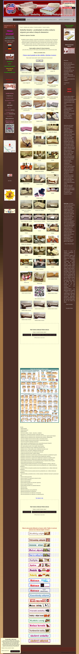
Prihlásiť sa (66, 1)
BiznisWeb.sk (72, 652)
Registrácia (72, 1)
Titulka (9, 19)
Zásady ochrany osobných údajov (8, 648)
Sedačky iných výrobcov (32, 19)
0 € (73, 7)
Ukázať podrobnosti (5, 650)
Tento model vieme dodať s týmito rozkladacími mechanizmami (39, 57)
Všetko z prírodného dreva (39, 52)
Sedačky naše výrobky (19, 19)
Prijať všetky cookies (15, 651)
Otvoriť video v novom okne (39, 337)
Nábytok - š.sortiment (64, 19)
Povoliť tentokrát (26, 334)
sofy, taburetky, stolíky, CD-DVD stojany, (31, 49)
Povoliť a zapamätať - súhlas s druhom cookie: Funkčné (44, 334)
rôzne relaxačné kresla (50, 49)
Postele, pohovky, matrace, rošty (48, 19)
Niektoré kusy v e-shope (10, 26)
